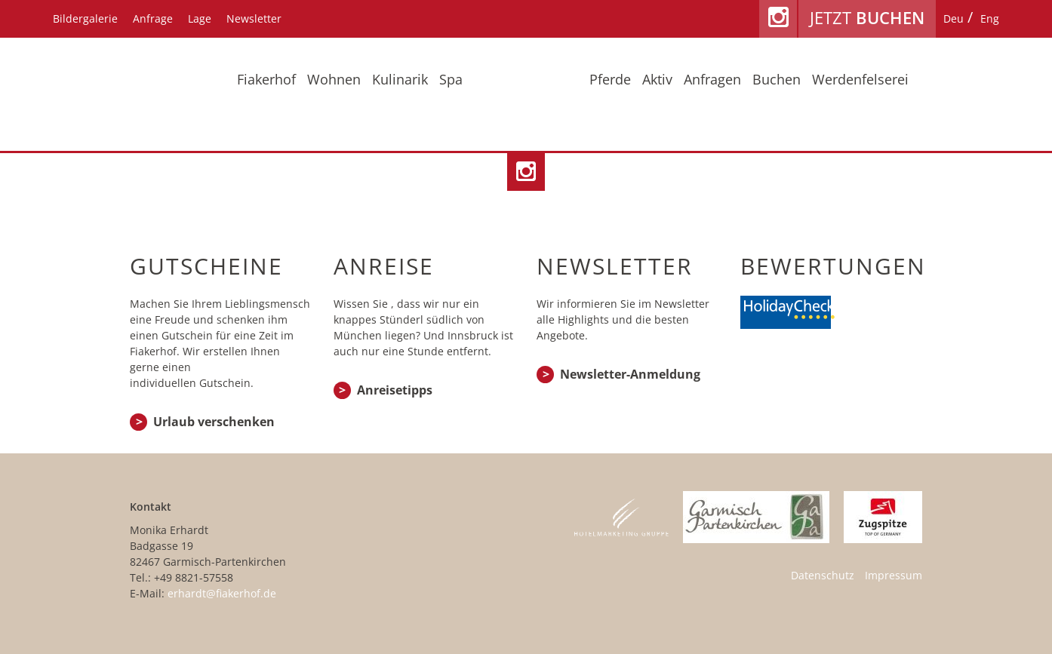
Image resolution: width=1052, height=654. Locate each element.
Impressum (893, 575)
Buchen (776, 79)
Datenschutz (822, 575)
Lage (199, 18)
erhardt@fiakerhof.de (222, 593)
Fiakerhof (266, 79)
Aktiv (657, 79)
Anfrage (153, 18)
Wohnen (334, 79)
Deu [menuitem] (953, 18)
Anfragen (712, 79)
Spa (451, 79)
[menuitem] (953, 19)
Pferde (610, 79)
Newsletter (253, 18)
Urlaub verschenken (214, 421)
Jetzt (867, 17)
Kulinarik (400, 79)
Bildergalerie (85, 18)
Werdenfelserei (860, 79)
